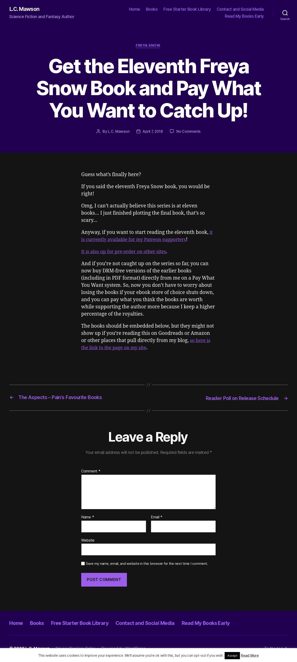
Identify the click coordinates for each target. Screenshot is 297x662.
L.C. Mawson (25, 9)
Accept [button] (232, 655)
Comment (90, 472)
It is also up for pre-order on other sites (126, 252)
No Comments (189, 132)
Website (87, 540)
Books (152, 9)
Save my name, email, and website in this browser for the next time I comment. (147, 564)
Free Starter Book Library (187, 9)
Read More (250, 655)
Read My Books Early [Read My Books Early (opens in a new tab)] (244, 16)
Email (156, 518)
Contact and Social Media (240, 9)
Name (87, 518)
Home (134, 9)
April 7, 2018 (153, 132)
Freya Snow (148, 46)
